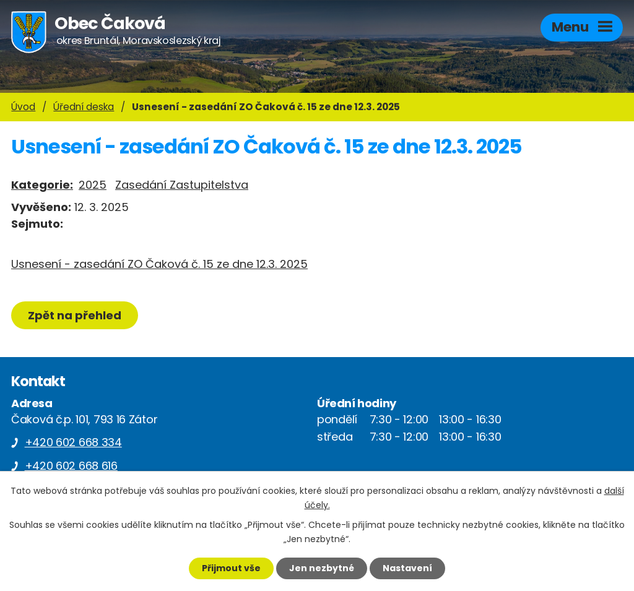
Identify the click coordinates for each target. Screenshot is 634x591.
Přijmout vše (231, 568)
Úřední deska (83, 106)
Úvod (23, 106)
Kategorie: (42, 184)
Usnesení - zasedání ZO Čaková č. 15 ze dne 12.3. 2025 (159, 264)
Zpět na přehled (74, 315)
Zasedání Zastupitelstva (181, 184)
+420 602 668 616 (71, 465)
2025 (92, 184)
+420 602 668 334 (73, 442)
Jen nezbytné (321, 568)
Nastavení (407, 568)
